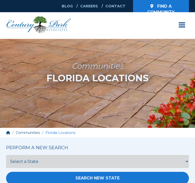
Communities (28, 132)
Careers (89, 6)
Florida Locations (60, 132)
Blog (67, 6)
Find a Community (161, 8)
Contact (115, 6)
